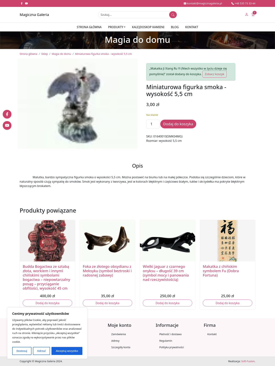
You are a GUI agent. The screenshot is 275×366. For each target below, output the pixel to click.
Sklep (44, 54)
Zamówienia (118, 334)
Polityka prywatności (171, 347)
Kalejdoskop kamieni (148, 27)
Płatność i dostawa (170, 334)
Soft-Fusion (248, 361)
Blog (175, 27)
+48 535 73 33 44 (243, 3)
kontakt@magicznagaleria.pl (203, 3)
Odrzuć (41, 351)
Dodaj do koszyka (178, 123)
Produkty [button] (115, 27)
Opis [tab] (137, 165)
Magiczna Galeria (34, 14)
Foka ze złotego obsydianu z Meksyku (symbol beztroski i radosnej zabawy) (107, 271)
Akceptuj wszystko (67, 351)
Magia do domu (61, 54)
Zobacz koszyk (214, 74)
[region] (47, 333)
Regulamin (165, 340)
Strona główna (89, 27)
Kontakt (191, 27)
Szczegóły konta (120, 347)
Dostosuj (21, 351)
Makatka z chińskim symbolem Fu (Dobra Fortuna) (221, 271)
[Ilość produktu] (153, 124)
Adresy (115, 340)
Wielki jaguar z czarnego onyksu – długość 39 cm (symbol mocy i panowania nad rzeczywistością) (166, 273)
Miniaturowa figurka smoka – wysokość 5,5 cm (103, 54)
